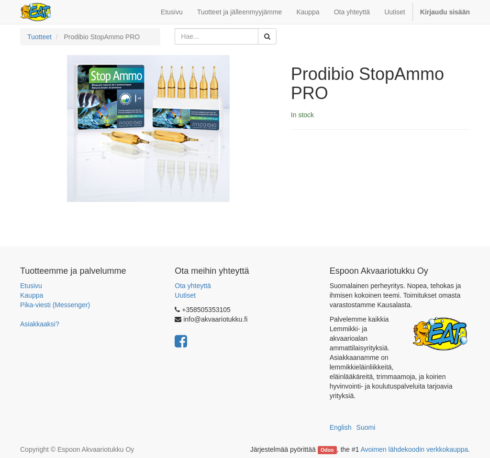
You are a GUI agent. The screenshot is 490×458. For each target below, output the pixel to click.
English (341, 427)
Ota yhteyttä (193, 286)
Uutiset (185, 295)
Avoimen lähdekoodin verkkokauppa (414, 449)
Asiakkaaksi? (39, 324)
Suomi (366, 427)
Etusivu (31, 286)
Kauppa (31, 295)
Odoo (327, 450)
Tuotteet (39, 37)
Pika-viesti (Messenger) (55, 305)
